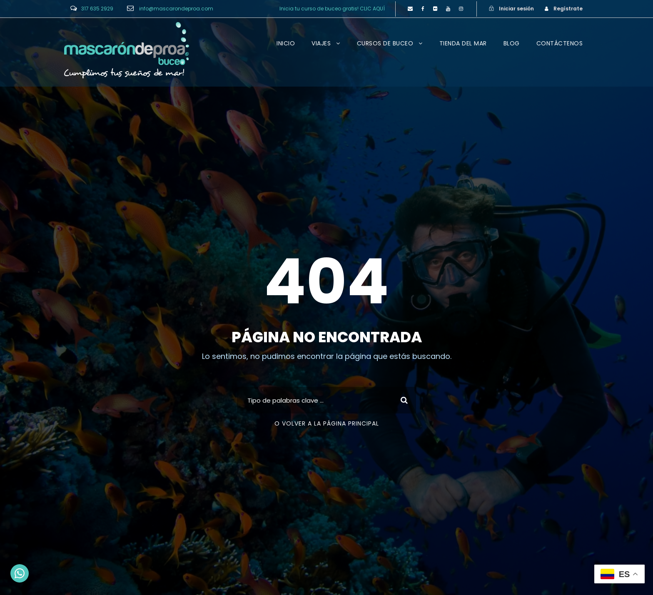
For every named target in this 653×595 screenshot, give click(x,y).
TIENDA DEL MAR (463, 43)
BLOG (511, 43)
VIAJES (321, 43)
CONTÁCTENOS (559, 43)
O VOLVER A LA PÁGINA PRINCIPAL (326, 423)
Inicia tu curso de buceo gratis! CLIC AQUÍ (332, 8)
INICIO (286, 43)
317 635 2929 (97, 8)
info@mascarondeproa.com (176, 8)
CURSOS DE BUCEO (385, 43)
